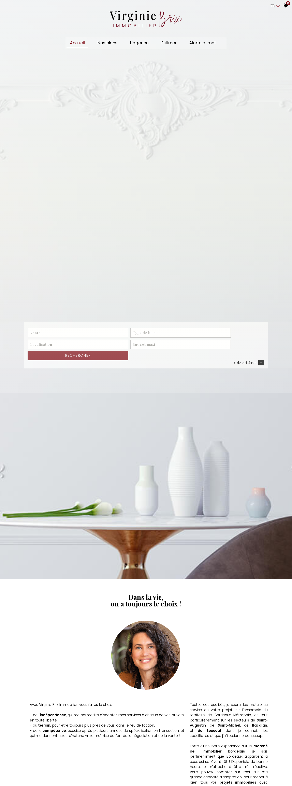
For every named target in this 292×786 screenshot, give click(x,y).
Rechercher (242, 474)
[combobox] (54, 474)
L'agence (140, 43)
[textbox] (103, 474)
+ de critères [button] (245, 482)
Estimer (168, 43)
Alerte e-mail (200, 43)
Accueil (81, 43)
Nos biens (110, 43)
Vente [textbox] (39, 474)
